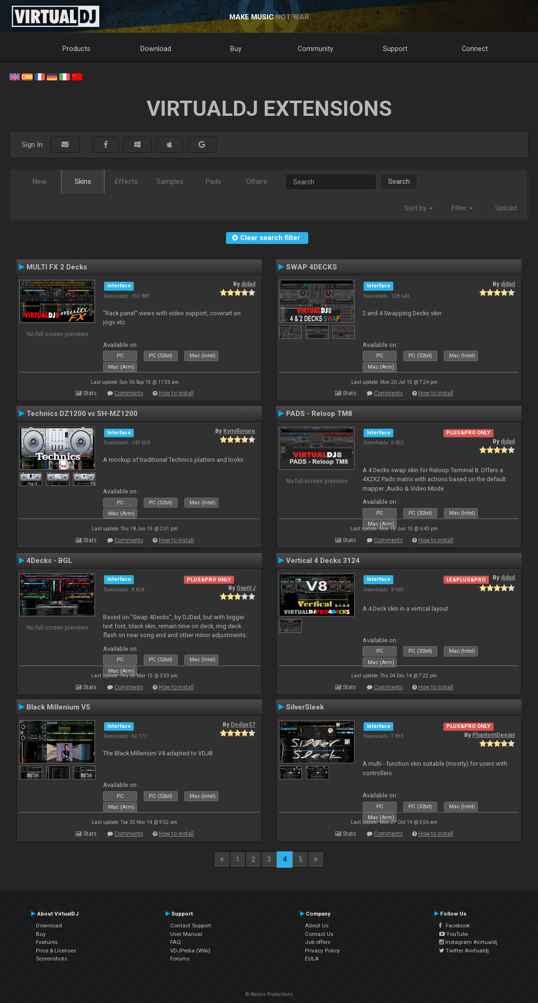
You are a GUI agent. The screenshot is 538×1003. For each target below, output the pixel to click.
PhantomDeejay (493, 735)
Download (155, 48)
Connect (475, 48)
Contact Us (319, 934)
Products (76, 48)
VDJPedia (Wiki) (190, 950)
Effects (126, 181)
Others (256, 181)
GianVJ (245, 588)
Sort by (418, 208)
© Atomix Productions (269, 994)
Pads (213, 181)
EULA (312, 958)
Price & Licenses (56, 950)
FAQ (175, 942)
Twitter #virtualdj (464, 950)
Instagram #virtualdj (468, 942)
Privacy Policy (322, 950)
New (39, 181)
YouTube (453, 934)
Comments (128, 393)
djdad (248, 284)
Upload (506, 208)
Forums (180, 958)
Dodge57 (243, 724)
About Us (317, 925)
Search (399, 181)
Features (47, 942)
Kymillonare (239, 431)
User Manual (186, 934)
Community (315, 48)
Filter (462, 208)
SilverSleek (305, 707)
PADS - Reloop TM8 (319, 413)
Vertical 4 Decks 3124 (323, 560)
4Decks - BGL (49, 560)
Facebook (454, 925)
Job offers (317, 942)
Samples (169, 181)
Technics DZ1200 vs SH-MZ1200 (82, 413)
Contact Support (190, 925)
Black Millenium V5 (58, 707)
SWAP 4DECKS (311, 267)
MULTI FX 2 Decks (56, 267)
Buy (236, 48)
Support (395, 48)
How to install (176, 393)
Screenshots (51, 958)
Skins (83, 181)
